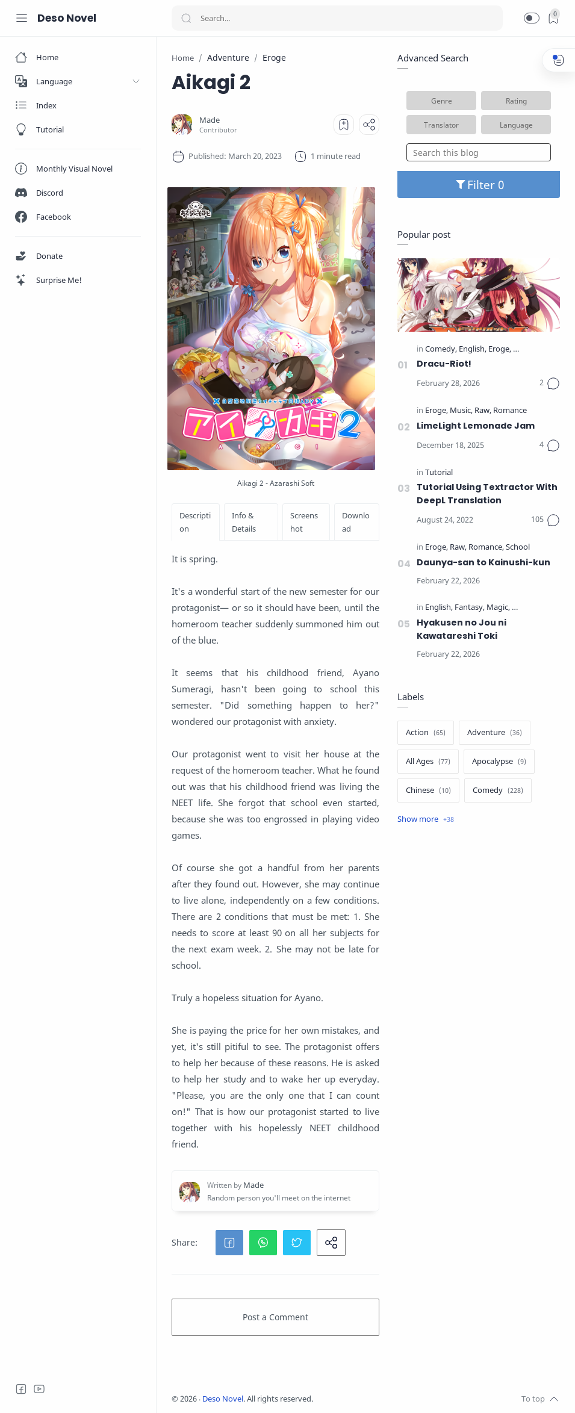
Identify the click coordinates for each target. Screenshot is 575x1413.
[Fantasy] (470, 607)
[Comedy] (441, 349)
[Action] (425, 733)
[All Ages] (428, 762)
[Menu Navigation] (21, 18)
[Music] (461, 411)
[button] (531, 18)
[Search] (337, 18)
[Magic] (498, 607)
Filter (479, 184)
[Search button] (186, 18)
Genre (441, 100)
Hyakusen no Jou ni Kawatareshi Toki (461, 629)
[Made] (209, 120)
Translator (441, 124)
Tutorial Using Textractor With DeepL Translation (487, 493)
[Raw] (482, 411)
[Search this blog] (478, 152)
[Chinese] (428, 790)
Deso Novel (66, 18)
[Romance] (510, 411)
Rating (516, 100)
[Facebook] (21, 1389)
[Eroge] (499, 349)
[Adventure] (494, 733)
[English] (472, 349)
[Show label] (425, 819)
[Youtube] (39, 1389)
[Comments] (549, 383)
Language (516, 124)
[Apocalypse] (499, 762)
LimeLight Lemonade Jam (476, 426)
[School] (518, 547)
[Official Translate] (542, 349)
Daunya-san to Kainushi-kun (483, 562)
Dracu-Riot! (444, 364)
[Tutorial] (439, 473)
